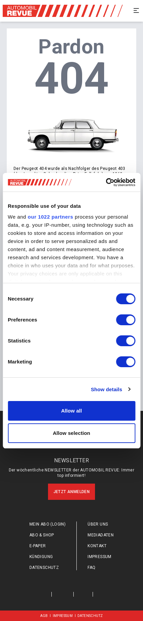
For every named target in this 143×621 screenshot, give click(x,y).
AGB (44, 616)
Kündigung (41, 556)
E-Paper (37, 546)
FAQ (91, 567)
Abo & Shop (41, 535)
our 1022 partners (50, 217)
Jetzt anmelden (71, 491)
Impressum (100, 556)
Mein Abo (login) (47, 524)
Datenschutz (44, 567)
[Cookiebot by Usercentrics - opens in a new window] (105, 182)
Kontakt (97, 546)
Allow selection (71, 433)
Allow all (71, 411)
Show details (106, 389)
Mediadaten (101, 535)
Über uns (98, 524)
